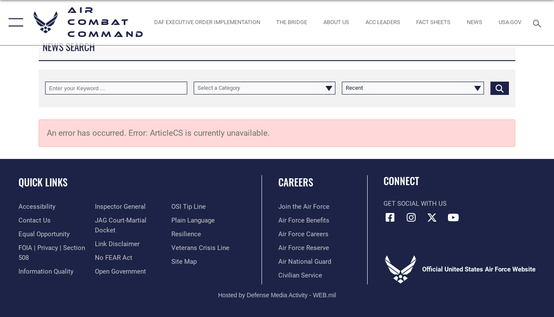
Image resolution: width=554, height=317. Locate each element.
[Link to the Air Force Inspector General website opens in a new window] (120, 206)
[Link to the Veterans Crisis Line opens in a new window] (200, 248)
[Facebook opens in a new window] (390, 217)
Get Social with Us (415, 203)
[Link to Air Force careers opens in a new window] (303, 234)
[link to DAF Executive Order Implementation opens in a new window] (207, 22)
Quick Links (42, 182)
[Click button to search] (499, 88)
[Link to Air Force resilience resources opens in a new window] (186, 234)
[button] (14, 22)
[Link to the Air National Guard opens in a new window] (304, 261)
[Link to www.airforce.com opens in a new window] (303, 206)
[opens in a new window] (510, 22)
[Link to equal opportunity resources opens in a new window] (44, 234)
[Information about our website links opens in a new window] (117, 244)
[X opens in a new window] (432, 217)
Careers (295, 182)
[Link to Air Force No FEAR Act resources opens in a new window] (113, 258)
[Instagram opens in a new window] (411, 217)
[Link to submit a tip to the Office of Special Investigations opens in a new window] (188, 206)
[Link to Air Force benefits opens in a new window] (303, 220)
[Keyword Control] (116, 88)
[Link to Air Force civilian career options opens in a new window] (300, 275)
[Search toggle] (538, 22)
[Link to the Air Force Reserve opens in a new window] (303, 248)
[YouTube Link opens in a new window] (453, 217)
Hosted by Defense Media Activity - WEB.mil (277, 295)
